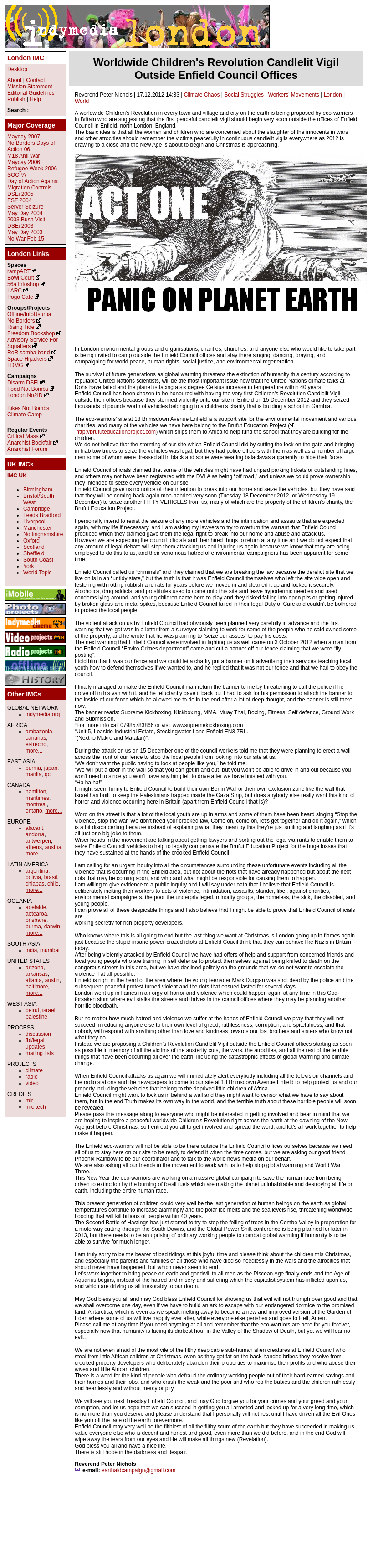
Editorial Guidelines (30, 93)
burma (33, 768)
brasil (50, 877)
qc (48, 774)
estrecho (36, 744)
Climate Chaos (202, 95)
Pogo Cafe (20, 297)
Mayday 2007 (23, 136)
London (333, 95)
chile (53, 884)
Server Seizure (25, 207)
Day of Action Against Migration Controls (33, 184)
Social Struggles (244, 95)
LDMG (15, 365)
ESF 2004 (19, 200)
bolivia (33, 877)
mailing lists (40, 1053)
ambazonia (39, 731)
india (31, 950)
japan (50, 768)
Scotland (34, 547)
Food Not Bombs (27, 389)
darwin (52, 926)
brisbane (36, 920)
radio (32, 1077)
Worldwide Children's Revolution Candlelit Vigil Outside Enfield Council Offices (216, 68)
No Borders (21, 320)
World (82, 101)
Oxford (31, 541)
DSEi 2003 (20, 226)
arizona (34, 967)
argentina (37, 871)
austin (52, 980)
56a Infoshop (23, 284)
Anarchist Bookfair (29, 443)
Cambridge (36, 509)
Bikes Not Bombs (28, 408)
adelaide (36, 907)
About (14, 80)
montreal (36, 804)
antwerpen (38, 841)
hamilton (36, 791)
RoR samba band (28, 352)
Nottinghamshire (43, 534)
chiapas (35, 884)
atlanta (34, 980)
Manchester (37, 528)
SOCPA (16, 175)
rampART (19, 271)
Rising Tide (21, 327)
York (28, 566)
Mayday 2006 (23, 162)
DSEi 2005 (20, 194)
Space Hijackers (27, 359)
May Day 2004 (24, 213)
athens (34, 847)
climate (34, 1070)
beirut (32, 1010)
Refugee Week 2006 (32, 168)
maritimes (37, 798)
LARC (14, 290)
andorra (35, 834)
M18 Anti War (23, 156)
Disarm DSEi (23, 382)
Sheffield (33, 553)
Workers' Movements (293, 95)
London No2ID (24, 395)
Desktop (17, 69)
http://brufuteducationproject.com (116, 432)
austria (53, 847)
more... (34, 750)
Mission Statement (29, 86)
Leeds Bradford (42, 515)
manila (33, 774)
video (32, 1083)
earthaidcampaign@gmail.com (138, 1470)
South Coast (38, 560)
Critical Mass (23, 436)
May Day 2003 (24, 232)
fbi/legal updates (35, 1043)
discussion (38, 1034)
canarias (36, 738)
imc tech (36, 1107)
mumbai (50, 950)
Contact (35, 80)
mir (29, 1100)
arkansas (37, 974)
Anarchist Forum (27, 449)
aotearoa (36, 914)
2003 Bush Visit (26, 219)
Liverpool (34, 521)
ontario (34, 811)
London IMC (25, 57)
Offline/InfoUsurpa (29, 314)
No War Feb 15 (25, 238)
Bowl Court (20, 278)
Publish (16, 99)
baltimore (37, 986)
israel (49, 1010)
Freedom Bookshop (31, 333)
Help (35, 99)
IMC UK (17, 475)
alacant (34, 828)
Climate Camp (24, 414)
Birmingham (37, 489)
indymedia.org (43, 714)
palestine (36, 1017)
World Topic (37, 572)
